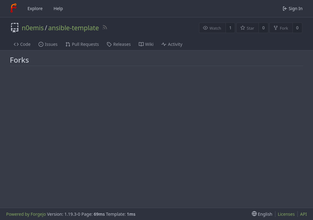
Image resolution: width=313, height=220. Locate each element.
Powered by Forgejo (26, 214)
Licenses (286, 214)
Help (58, 8)
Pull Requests (82, 44)
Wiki (146, 44)
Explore (35, 8)
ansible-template (73, 28)
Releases (119, 44)
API (303, 214)
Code (22, 44)
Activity (171, 44)
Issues (48, 44)
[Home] (13, 8)
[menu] (260, 214)
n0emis (33, 28)
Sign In (292, 8)
